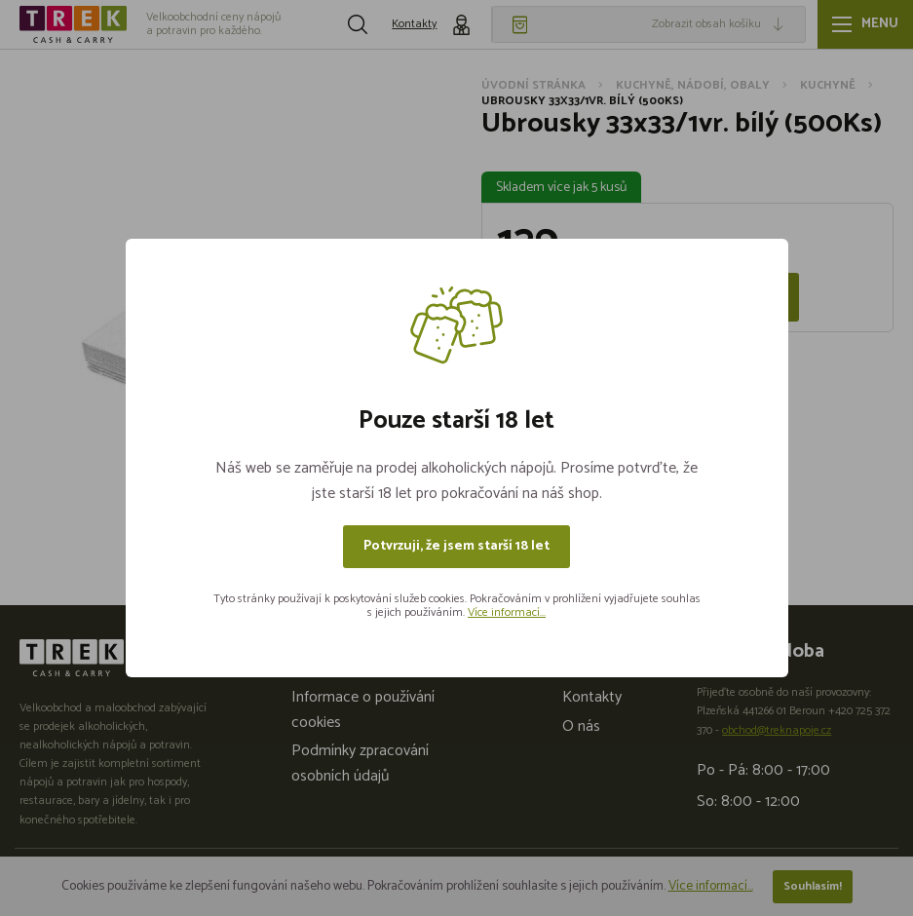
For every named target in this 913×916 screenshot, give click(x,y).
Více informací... (507, 612)
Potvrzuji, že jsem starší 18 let (456, 546)
